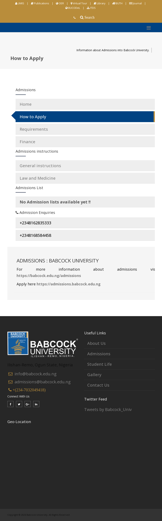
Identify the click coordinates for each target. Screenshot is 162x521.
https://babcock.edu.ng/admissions (49, 275)
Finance (27, 141)
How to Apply (33, 116)
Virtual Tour (79, 3)
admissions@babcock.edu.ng (43, 382)
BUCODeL (72, 8)
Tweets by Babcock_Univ (108, 409)
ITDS (91, 8)
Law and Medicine (38, 178)
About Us (96, 343)
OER (60, 3)
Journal (135, 3)
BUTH (117, 3)
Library (99, 3)
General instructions (40, 165)
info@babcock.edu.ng (36, 374)
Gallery (94, 374)
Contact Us (98, 385)
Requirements (34, 129)
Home (26, 104)
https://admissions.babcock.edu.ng (69, 283)
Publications (40, 3)
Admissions (98, 353)
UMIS (19, 3)
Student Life (99, 364)
